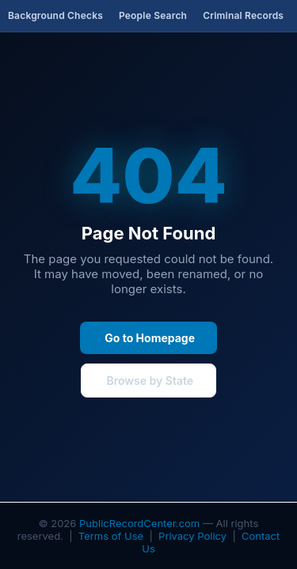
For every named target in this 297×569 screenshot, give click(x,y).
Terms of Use (110, 535)
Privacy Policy (192, 535)
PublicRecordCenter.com (139, 523)
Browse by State (148, 380)
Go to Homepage (148, 338)
